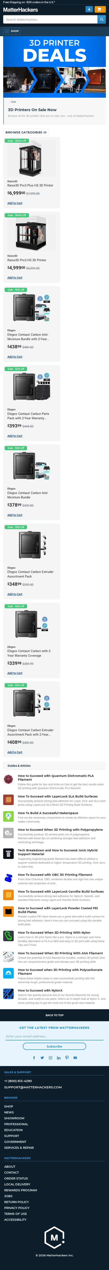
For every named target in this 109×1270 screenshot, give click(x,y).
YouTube (75, 1057)
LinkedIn (58, 1057)
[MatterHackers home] (54, 1238)
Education (13, 1130)
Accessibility (15, 1220)
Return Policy (16, 1202)
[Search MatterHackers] (101, 19)
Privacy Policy (16, 1208)
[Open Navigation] (11, 31)
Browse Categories (26, 132)
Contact (11, 1172)
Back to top (55, 1015)
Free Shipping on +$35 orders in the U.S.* (29, 2)
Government (15, 1142)
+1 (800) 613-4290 (18, 1081)
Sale (13, 101)
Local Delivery (17, 1184)
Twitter (42, 1057)
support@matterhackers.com (33, 1087)
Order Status (16, 1178)
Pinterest (67, 1057)
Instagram (50, 1057)
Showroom (14, 1118)
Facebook (34, 1057)
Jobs (8, 1196)
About (9, 1167)
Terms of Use (15, 1214)
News (9, 1112)
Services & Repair (19, 1148)
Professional (16, 1124)
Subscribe (54, 1046)
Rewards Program (20, 1190)
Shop (8, 1106)
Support (11, 1136)
